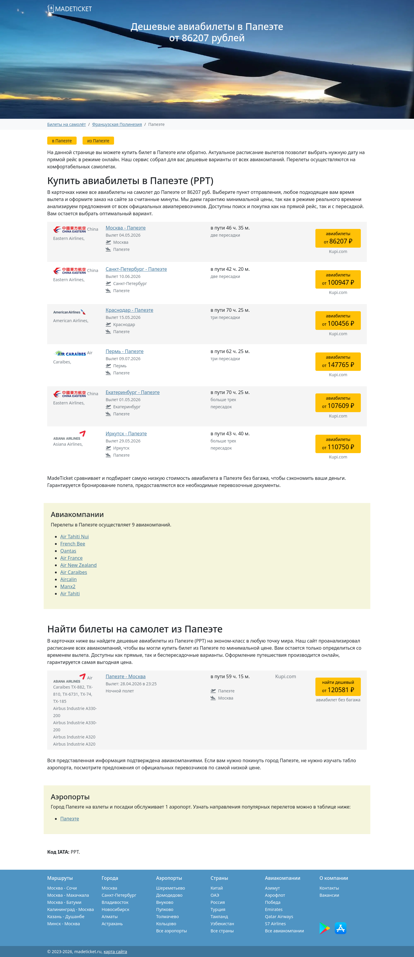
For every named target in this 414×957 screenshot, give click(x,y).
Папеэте (69, 818)
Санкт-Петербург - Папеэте (136, 269)
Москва (109, 888)
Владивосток (115, 902)
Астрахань (112, 923)
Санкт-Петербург (119, 895)
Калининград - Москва (70, 909)
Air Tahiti (70, 593)
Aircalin (68, 579)
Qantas (68, 551)
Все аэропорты (171, 931)
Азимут (272, 888)
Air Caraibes (73, 572)
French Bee (72, 543)
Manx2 (67, 586)
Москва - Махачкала (68, 895)
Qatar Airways (279, 916)
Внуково (164, 902)
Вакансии (329, 895)
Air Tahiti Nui (74, 536)
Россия (218, 902)
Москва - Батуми (64, 902)
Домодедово (169, 895)
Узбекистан (222, 923)
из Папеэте (98, 140)
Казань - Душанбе (65, 916)
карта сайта (115, 951)
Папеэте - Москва (126, 676)
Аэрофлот (275, 895)
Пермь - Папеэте (125, 351)
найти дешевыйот (338, 686)
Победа (272, 902)
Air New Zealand (78, 565)
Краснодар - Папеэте (129, 310)
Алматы (110, 916)
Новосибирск (115, 909)
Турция (218, 909)
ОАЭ (215, 895)
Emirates (273, 909)
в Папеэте (62, 140)
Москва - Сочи (62, 888)
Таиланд (219, 916)
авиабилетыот (338, 238)
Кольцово (166, 923)
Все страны (222, 931)
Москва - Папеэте (126, 227)
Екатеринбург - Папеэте (133, 392)
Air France (71, 558)
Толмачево (167, 916)
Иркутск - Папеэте (126, 433)
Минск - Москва (63, 923)
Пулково (164, 909)
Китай (217, 888)
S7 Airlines (275, 923)
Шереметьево (170, 888)
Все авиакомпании (284, 931)
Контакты (329, 888)
